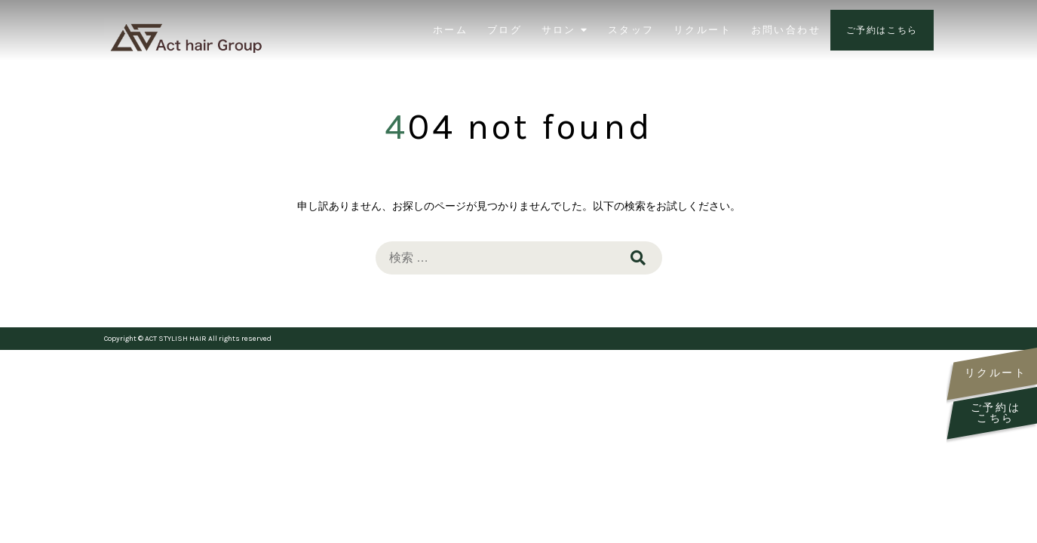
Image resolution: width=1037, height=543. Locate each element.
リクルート (702, 29)
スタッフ (631, 29)
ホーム (450, 29)
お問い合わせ (786, 29)
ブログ (504, 29)
